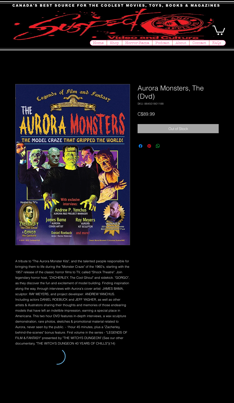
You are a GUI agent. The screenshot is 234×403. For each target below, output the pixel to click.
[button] (219, 29)
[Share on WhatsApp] (158, 146)
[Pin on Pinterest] (149, 146)
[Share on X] (166, 146)
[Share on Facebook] (140, 146)
